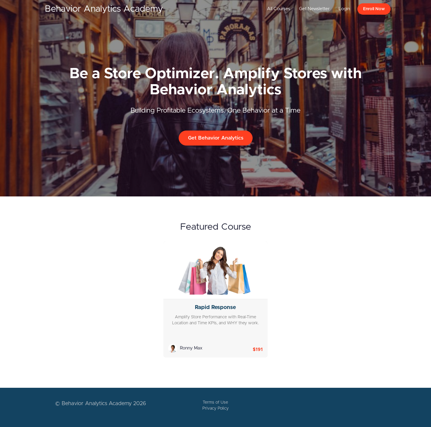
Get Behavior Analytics (215, 137)
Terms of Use (215, 402)
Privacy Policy (215, 408)
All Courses (278, 9)
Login (344, 9)
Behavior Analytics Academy (104, 8)
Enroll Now (374, 9)
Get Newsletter (314, 9)
